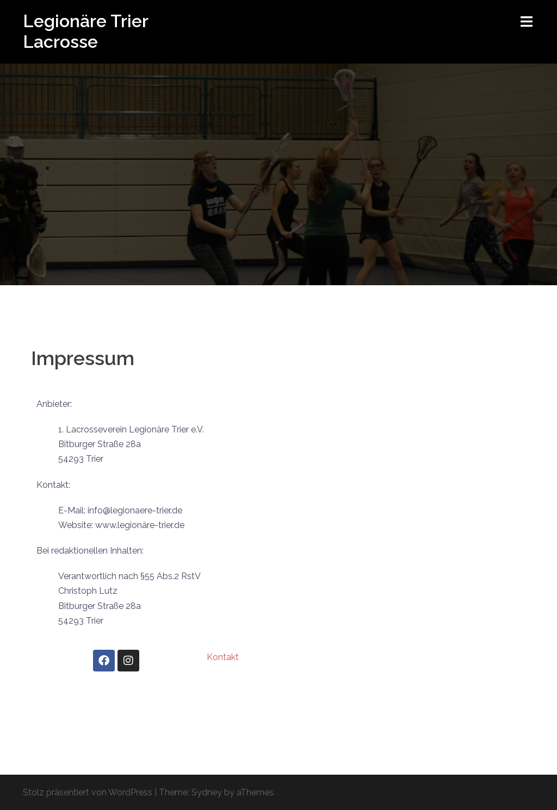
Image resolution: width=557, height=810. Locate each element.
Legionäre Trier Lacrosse (85, 31)
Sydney (206, 792)
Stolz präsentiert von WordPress (87, 792)
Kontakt (223, 657)
